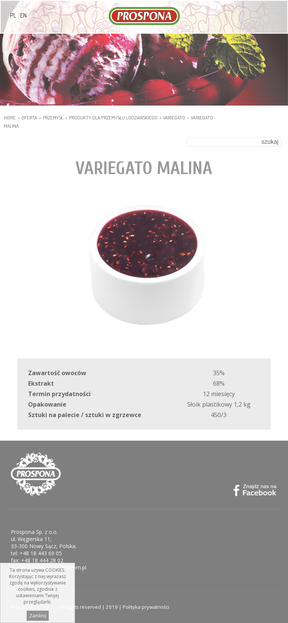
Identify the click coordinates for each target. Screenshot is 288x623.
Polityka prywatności (146, 607)
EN (23, 15)
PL (13, 15)
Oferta (29, 118)
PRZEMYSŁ (53, 118)
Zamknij (37, 617)
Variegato (174, 118)
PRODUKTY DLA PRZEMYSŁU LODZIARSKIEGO (113, 118)
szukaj (269, 142)
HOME (10, 118)
